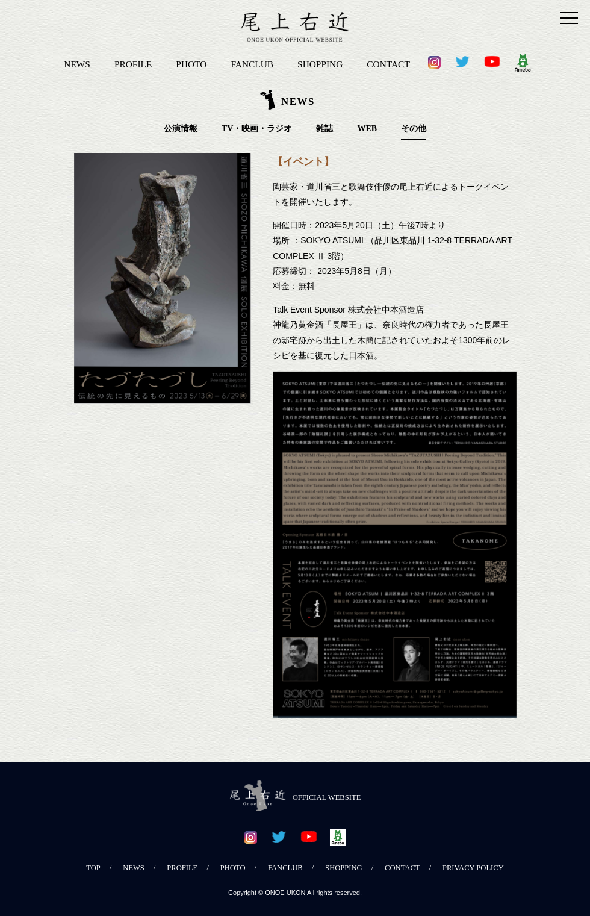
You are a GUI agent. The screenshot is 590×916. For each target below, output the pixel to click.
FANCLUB (252, 64)
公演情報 (180, 128)
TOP (93, 868)
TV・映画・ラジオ (257, 128)
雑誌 (324, 128)
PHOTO (191, 64)
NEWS (77, 64)
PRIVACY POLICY (473, 868)
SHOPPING (320, 64)
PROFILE (133, 64)
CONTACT (388, 64)
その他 (413, 128)
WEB (367, 128)
